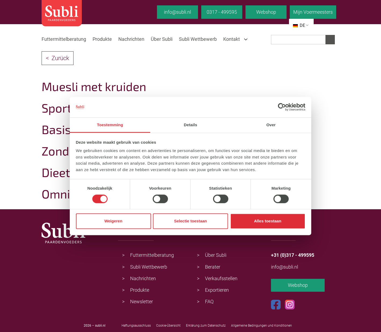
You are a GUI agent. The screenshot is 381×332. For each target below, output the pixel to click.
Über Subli (162, 39)
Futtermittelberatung (64, 39)
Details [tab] (190, 124)
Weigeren (113, 221)
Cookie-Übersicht (168, 325)
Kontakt (231, 39)
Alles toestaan (267, 221)
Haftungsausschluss (136, 325)
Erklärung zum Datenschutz (206, 325)
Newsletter (141, 301)
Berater (212, 267)
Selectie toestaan (190, 221)
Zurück (60, 58)
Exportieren (217, 290)
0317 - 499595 (222, 12)
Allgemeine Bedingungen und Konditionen (261, 325)
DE (299, 25)
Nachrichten (131, 39)
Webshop (266, 12)
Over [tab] (271, 124)
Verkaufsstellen (221, 278)
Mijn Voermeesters (313, 12)
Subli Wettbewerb (198, 39)
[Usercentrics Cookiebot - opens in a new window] (281, 107)
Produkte (102, 39)
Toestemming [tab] (110, 124)
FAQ (209, 301)
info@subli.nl (177, 12)
